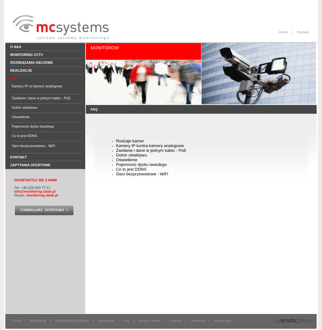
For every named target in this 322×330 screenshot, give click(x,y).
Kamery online (149, 320)
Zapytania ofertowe (30, 165)
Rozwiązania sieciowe (31, 62)
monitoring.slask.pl (42, 195)
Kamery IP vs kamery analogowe (37, 86)
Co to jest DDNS (24, 136)
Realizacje (21, 70)
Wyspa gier (222, 320)
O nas (15, 47)
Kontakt (303, 32)
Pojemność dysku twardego (33, 126)
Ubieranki (198, 320)
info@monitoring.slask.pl (35, 191)
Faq (126, 320)
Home (283, 32)
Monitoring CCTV (26, 55)
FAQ (14, 78)
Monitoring (38, 320)
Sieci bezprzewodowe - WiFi (33, 146)
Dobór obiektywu (25, 107)
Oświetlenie (21, 117)
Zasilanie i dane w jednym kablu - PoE (41, 98)
